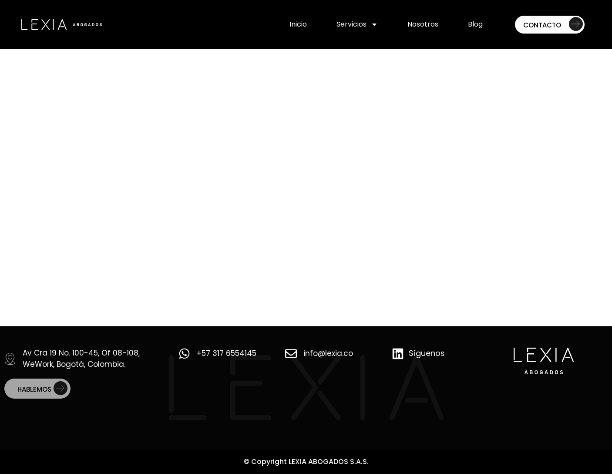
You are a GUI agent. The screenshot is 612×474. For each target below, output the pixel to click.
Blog (475, 24)
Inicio (298, 24)
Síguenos (427, 353)
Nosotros (422, 24)
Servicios (357, 24)
